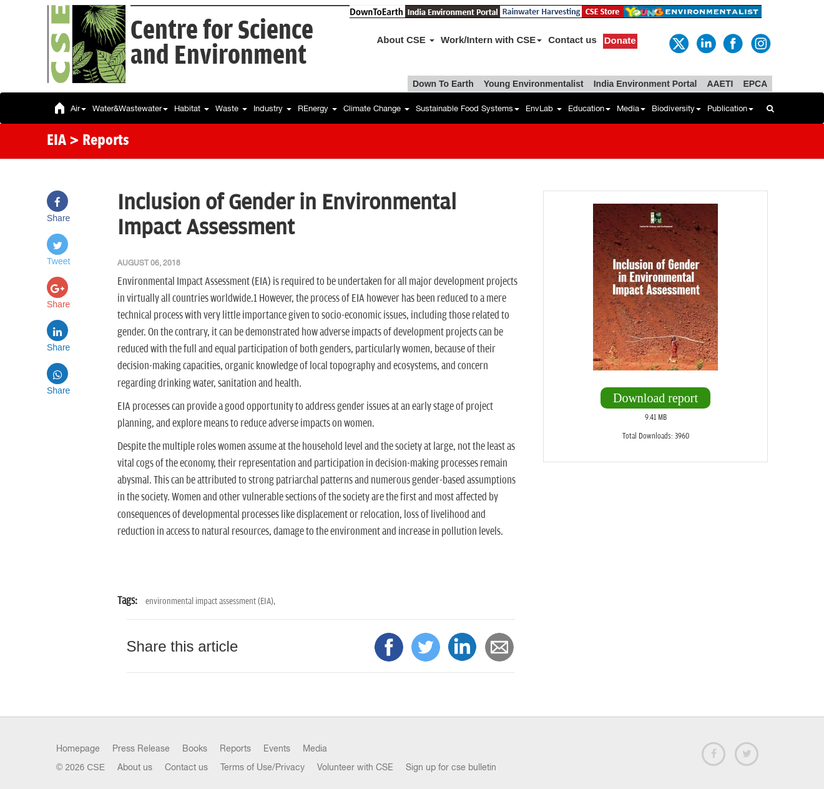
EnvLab (544, 108)
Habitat (191, 108)
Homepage (78, 748)
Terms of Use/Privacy (262, 767)
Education (589, 108)
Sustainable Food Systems (467, 108)
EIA (56, 141)
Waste (231, 108)
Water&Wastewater (130, 108)
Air (78, 108)
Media (631, 108)
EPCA (755, 84)
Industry (272, 108)
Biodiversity (676, 108)
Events (276, 748)
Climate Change (376, 108)
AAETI (720, 84)
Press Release (141, 748)
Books (194, 748)
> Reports (99, 141)
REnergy (317, 108)
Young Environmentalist (534, 84)
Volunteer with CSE (355, 767)
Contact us (572, 39)
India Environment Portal (645, 84)
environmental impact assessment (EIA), (210, 601)
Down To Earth (443, 84)
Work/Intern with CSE (491, 39)
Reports (235, 748)
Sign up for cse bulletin (451, 767)
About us (134, 767)
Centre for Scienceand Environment (221, 43)
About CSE (406, 39)
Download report (655, 398)
